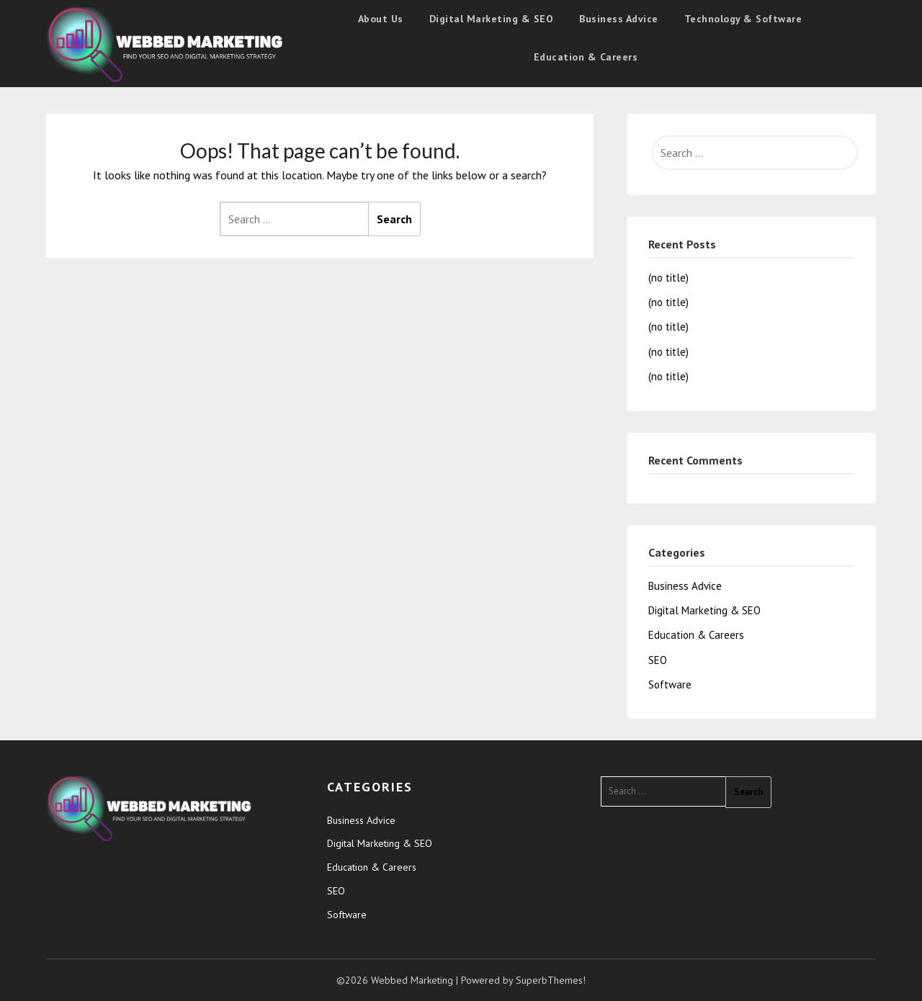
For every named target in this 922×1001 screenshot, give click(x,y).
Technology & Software (743, 18)
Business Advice (618, 18)
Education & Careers (586, 56)
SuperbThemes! (551, 980)
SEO (657, 660)
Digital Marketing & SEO (491, 18)
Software (670, 684)
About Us (380, 18)
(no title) (668, 277)
